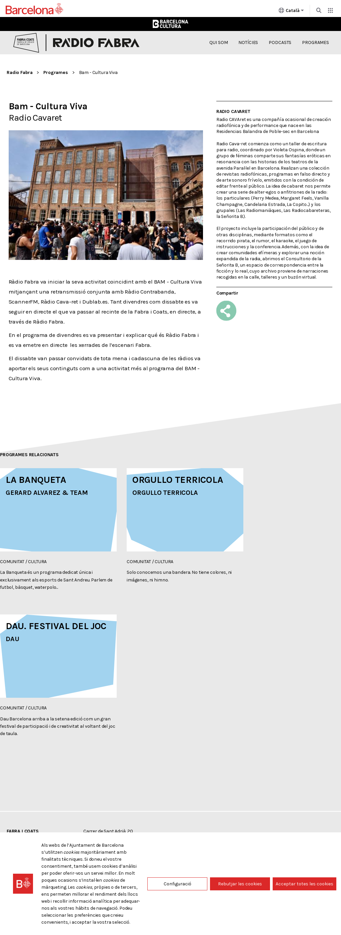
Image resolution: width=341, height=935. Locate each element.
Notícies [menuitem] (248, 42)
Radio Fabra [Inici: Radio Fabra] (96, 42)
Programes (55, 72)
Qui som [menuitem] (218, 42)
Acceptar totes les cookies (304, 884)
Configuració (177, 884)
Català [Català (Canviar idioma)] (291, 11)
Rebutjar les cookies (240, 884)
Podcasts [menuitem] (280, 42)
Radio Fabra (19, 72)
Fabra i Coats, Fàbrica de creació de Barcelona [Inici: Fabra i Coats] (26, 43)
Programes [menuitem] (315, 42)
